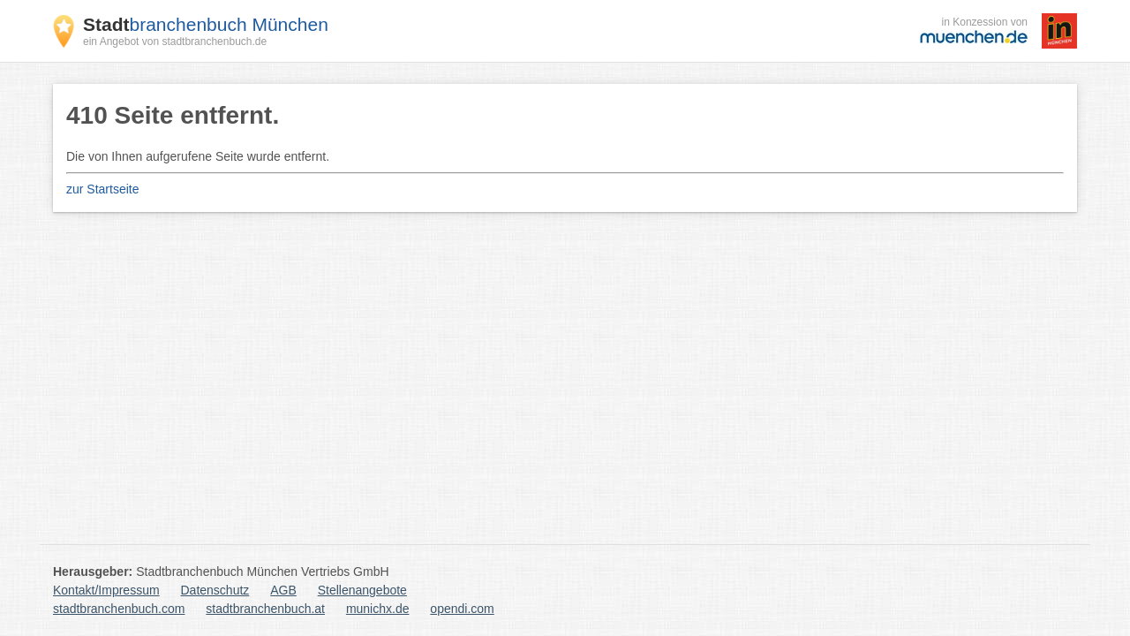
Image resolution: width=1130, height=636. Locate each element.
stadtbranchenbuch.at (265, 609)
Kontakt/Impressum (106, 590)
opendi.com (461, 609)
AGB (283, 590)
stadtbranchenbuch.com (119, 609)
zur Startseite (102, 189)
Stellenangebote (362, 590)
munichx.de (378, 609)
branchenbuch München (205, 24)
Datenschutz (215, 590)
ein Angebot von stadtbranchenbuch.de (175, 41)
